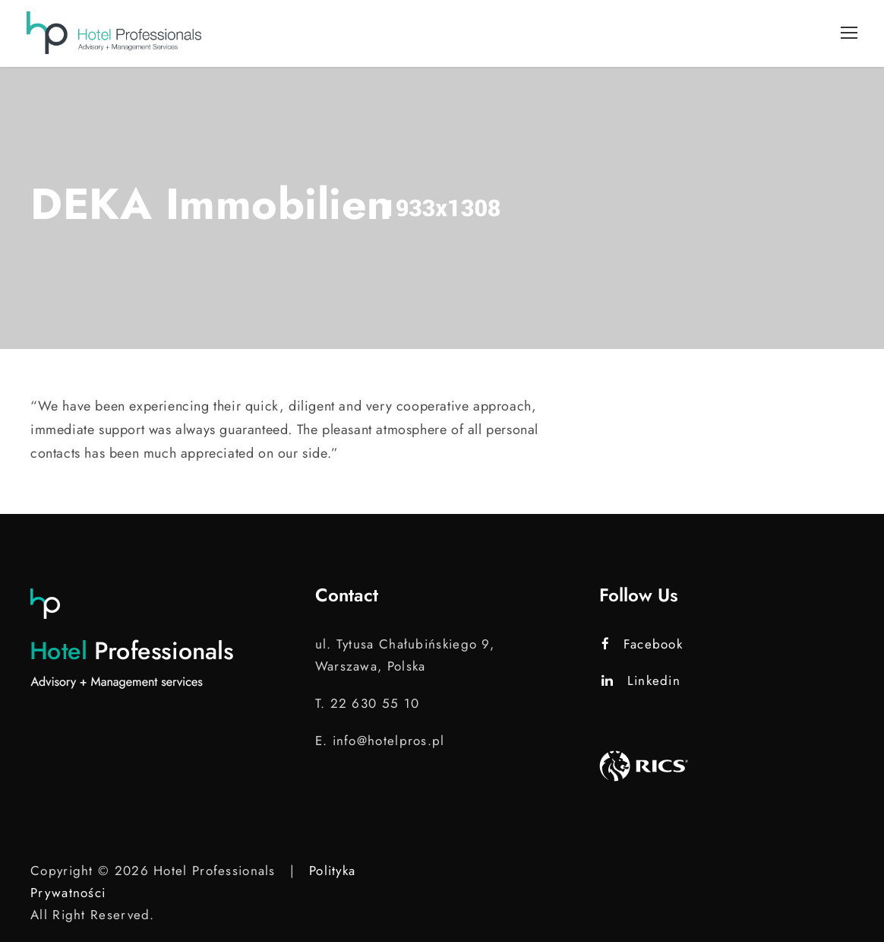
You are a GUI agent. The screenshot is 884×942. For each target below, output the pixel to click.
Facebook (642, 644)
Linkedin (640, 680)
